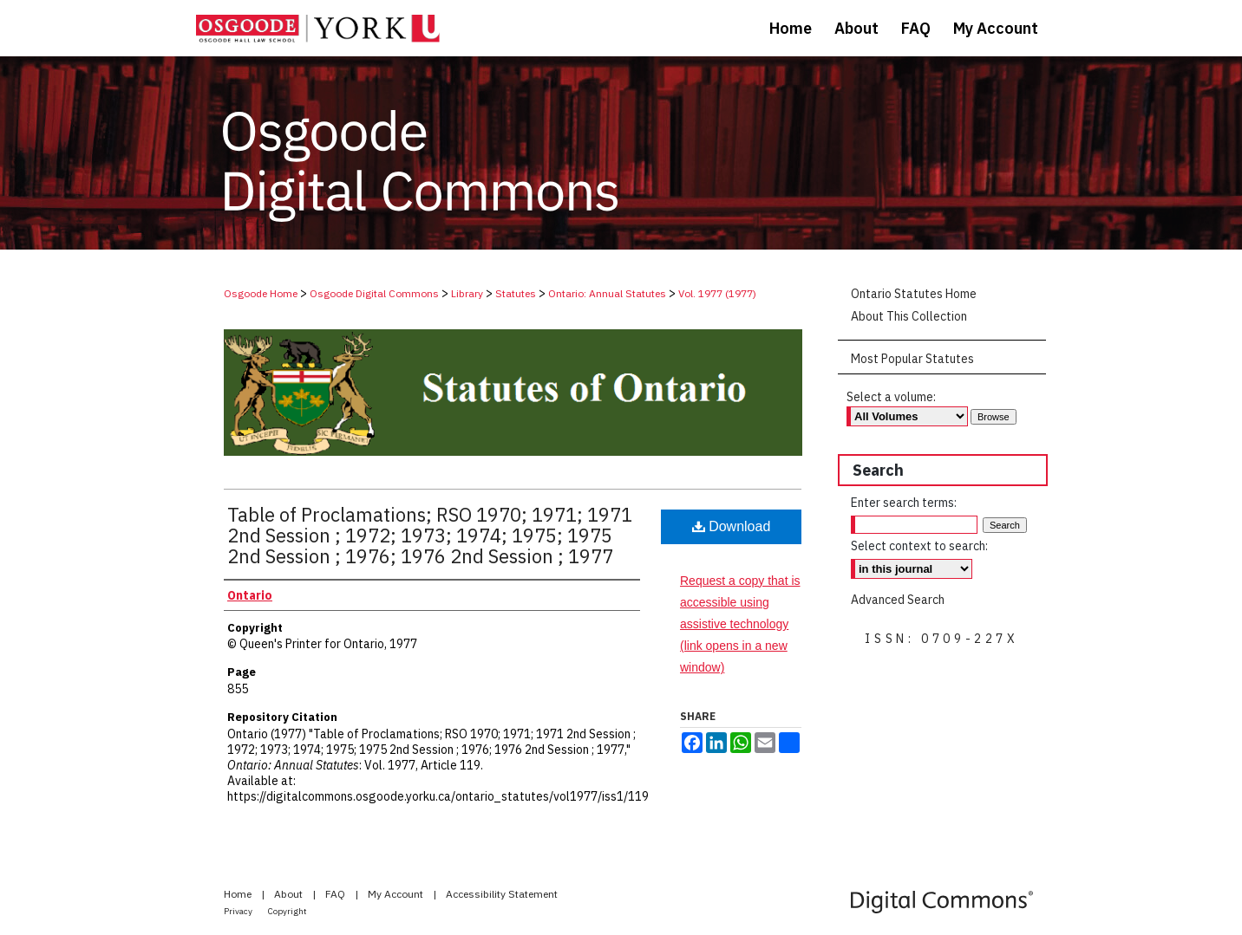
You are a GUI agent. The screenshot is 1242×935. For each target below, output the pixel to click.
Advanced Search (898, 599)
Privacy (239, 911)
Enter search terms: (904, 502)
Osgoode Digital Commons (374, 293)
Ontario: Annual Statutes (607, 293)
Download (731, 526)
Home (239, 893)
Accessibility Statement (502, 893)
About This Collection (909, 316)
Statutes (515, 293)
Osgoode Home (260, 293)
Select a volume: (891, 397)
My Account (397, 893)
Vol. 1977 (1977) (717, 293)
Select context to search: (919, 546)
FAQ (336, 893)
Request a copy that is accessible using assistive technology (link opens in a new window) (740, 624)
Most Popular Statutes (912, 359)
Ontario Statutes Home (914, 294)
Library (467, 293)
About (289, 893)
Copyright (287, 911)
